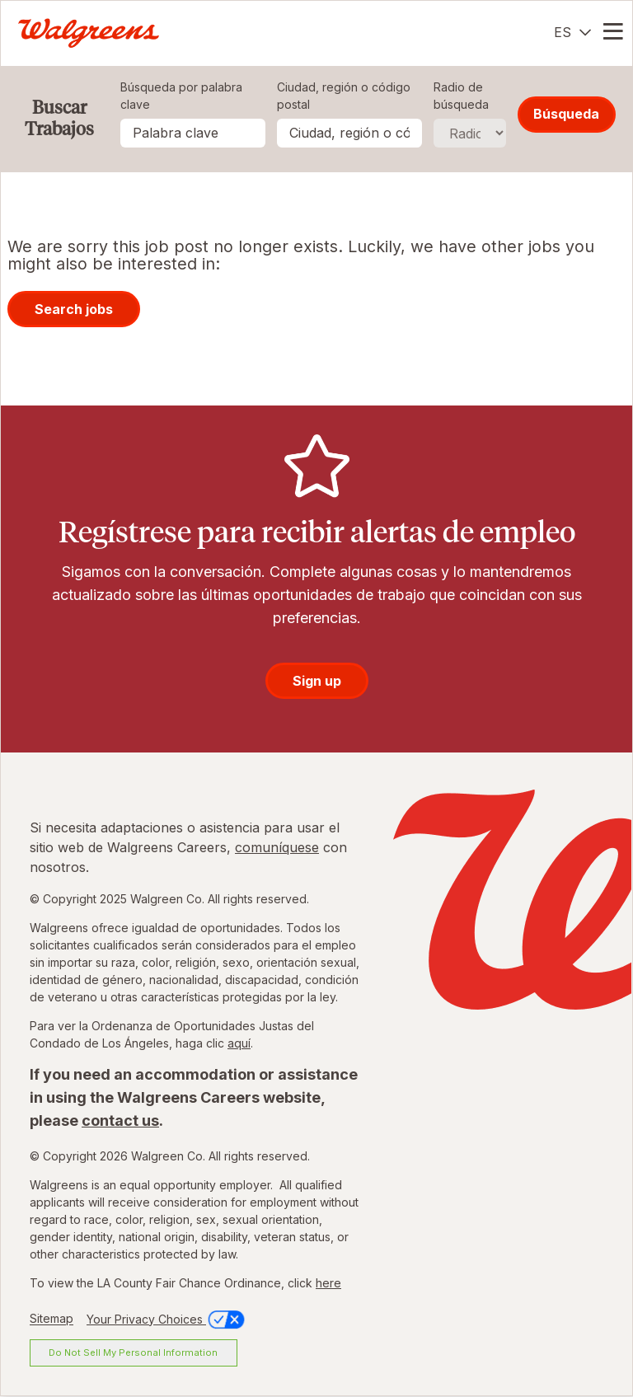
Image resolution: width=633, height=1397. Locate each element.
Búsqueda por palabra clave (181, 95)
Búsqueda (566, 113)
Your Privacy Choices (167, 1319)
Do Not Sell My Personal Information (133, 1352)
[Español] (572, 32)
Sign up (317, 681)
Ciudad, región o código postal (343, 95)
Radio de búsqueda (461, 95)
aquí (239, 1043)
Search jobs (74, 309)
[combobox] (349, 133)
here (328, 1283)
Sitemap (51, 1319)
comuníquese (277, 847)
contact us (120, 1120)
